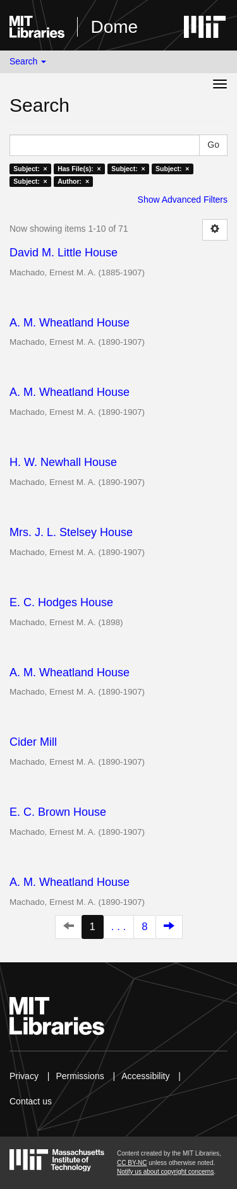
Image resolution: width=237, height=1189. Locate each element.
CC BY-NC (132, 1162)
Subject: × (30, 168)
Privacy (24, 1076)
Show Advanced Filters (183, 199)
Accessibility (145, 1076)
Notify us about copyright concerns (165, 1171)
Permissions (80, 1076)
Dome (114, 27)
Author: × (73, 181)
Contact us (30, 1101)
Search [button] (27, 61)
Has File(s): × (79, 168)
